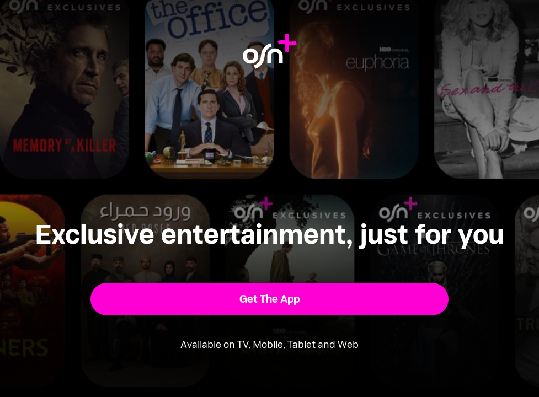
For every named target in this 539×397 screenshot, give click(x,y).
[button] (269, 299)
